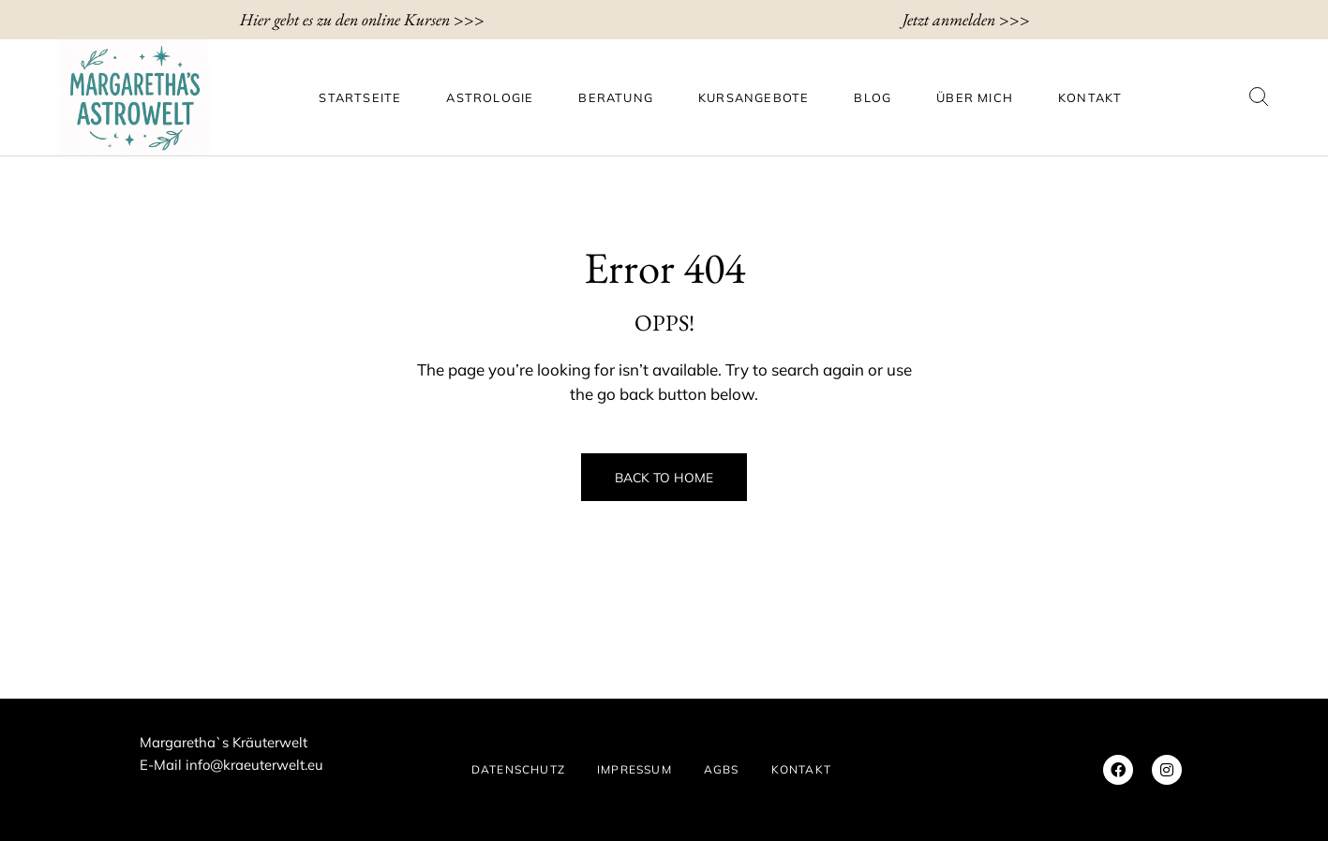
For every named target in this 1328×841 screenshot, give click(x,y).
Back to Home (664, 477)
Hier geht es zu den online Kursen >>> (362, 19)
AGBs (721, 769)
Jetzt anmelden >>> (966, 19)
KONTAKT (1090, 97)
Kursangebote (753, 97)
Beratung (615, 97)
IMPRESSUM (634, 769)
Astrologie (489, 97)
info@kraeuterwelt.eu (254, 765)
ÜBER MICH (974, 97)
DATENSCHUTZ (518, 769)
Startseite (360, 97)
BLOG (872, 97)
